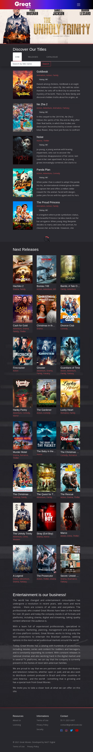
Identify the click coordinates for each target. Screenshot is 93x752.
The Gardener (44, 410)
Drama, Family (19, 289)
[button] (7, 22)
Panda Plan (43, 169)
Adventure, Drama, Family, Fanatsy (45, 372)
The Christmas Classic (72, 452)
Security (40, 729)
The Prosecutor (45, 576)
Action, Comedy (43, 413)
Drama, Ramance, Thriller (21, 456)
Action (15, 370)
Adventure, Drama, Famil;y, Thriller (21, 330)
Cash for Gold (20, 325)
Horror (39, 454)
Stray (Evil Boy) (45, 533)
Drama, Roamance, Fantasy (69, 580)
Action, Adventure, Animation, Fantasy (53, 108)
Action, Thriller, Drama (46, 579)
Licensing (17, 725)
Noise (40, 137)
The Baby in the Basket (49, 451)
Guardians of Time (70, 367)
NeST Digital (49, 742)
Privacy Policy (42, 725)
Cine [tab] (17, 57)
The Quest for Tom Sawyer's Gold (54, 494)
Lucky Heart (67, 410)
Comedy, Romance (69, 455)
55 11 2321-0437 (67, 720)
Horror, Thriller (43, 140)
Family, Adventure (68, 289)
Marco (64, 533)
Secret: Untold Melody (72, 576)
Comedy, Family (20, 497)
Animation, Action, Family (47, 75)
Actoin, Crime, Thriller (70, 536)
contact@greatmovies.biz (71, 725)
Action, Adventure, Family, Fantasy (68, 372)
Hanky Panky (20, 410)
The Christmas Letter (24, 494)
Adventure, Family (44, 497)
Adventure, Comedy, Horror (21, 414)
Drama (40, 328)
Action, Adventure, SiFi (46, 289)
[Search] (26, 63)
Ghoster (41, 367)
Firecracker (19, 367)
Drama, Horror (43, 536)
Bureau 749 (43, 286)
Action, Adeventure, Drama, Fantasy (21, 580)
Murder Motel (20, 452)
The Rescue (67, 494)
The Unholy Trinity (22, 533)
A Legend (18, 576)
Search (45, 64)
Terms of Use (42, 720)
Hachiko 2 (18, 286)
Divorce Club (67, 325)
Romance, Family (68, 413)
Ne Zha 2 (42, 104)
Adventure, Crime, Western (20, 538)
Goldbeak (42, 71)
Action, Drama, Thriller (70, 497)
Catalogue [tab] (52, 57)
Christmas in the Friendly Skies (53, 325)
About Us (17, 720)
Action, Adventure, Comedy (48, 173)
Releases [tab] (33, 57)
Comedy (64, 328)
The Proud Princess (48, 202)
